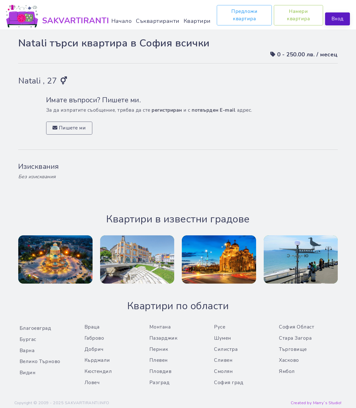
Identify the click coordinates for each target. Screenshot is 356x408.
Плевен (158, 360)
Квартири (197, 21)
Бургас (28, 339)
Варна (27, 350)
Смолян (223, 371)
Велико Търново (40, 361)
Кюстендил (98, 371)
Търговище (293, 349)
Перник (158, 349)
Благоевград (35, 328)
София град (228, 382)
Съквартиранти (158, 21)
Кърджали (97, 360)
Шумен (222, 338)
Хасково (289, 360)
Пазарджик (163, 338)
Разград (159, 382)
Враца (92, 327)
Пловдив (160, 371)
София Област (296, 327)
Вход (337, 18)
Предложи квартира (244, 15)
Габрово (94, 338)
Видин (28, 372)
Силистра (226, 349)
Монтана (160, 327)
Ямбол (287, 371)
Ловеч (92, 382)
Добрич (94, 349)
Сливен (223, 360)
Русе (219, 327)
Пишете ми (69, 128)
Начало (121, 21)
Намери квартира (298, 15)
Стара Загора (295, 338)
